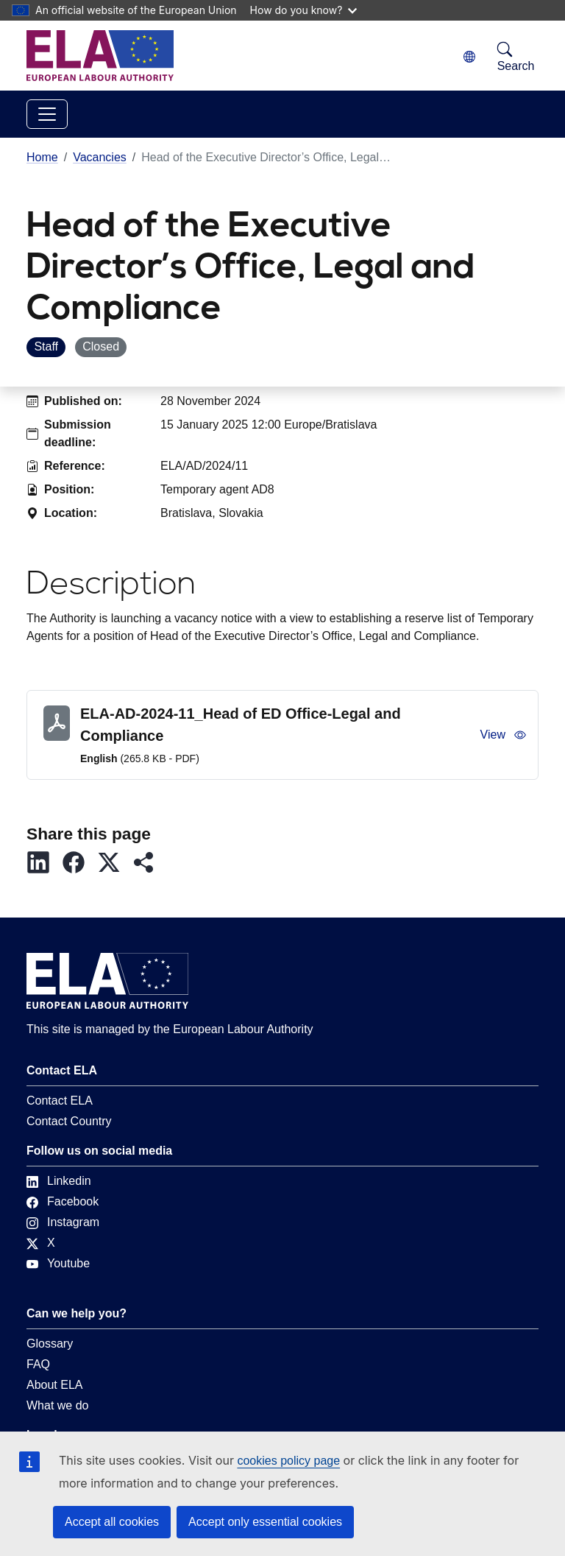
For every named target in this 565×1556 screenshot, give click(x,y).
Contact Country (69, 1121)
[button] (44, 862)
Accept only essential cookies (265, 1521)
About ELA (54, 1385)
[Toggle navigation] (47, 114)
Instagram (62, 1222)
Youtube (58, 1263)
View (503, 735)
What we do (57, 1405)
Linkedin (58, 1181)
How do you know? (304, 10)
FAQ (38, 1364)
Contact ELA (59, 1100)
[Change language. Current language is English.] (469, 57)
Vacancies (100, 157)
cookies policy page (288, 1460)
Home (42, 157)
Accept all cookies (112, 1521)
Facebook (62, 1201)
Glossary (49, 1343)
